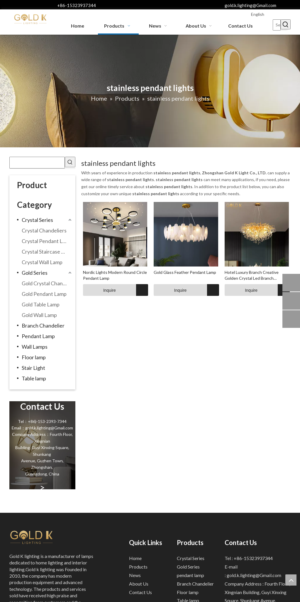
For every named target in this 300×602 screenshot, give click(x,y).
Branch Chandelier (43, 325)
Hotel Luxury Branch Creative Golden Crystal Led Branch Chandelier (252, 275)
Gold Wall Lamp (39, 315)
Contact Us (140, 592)
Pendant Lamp (38, 336)
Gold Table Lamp (41, 304)
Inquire (99, 290)
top (290, 580)
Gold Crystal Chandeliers (47, 283)
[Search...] (277, 25)
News (135, 575)
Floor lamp (34, 357)
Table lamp (34, 378)
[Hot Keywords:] (286, 24)
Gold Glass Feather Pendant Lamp (185, 272)
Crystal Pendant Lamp (47, 241)
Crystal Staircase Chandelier (47, 251)
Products (138, 566)
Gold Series (35, 272)
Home (135, 558)
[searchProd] (37, 162)
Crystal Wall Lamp (42, 262)
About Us (138, 583)
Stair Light (33, 368)
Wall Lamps (35, 346)
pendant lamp (190, 575)
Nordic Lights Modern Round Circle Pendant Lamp (115, 275)
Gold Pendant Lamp (44, 294)
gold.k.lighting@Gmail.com (250, 5)
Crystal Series (37, 220)
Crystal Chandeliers (44, 230)
